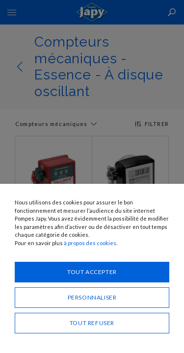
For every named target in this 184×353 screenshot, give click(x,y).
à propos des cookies (90, 243)
